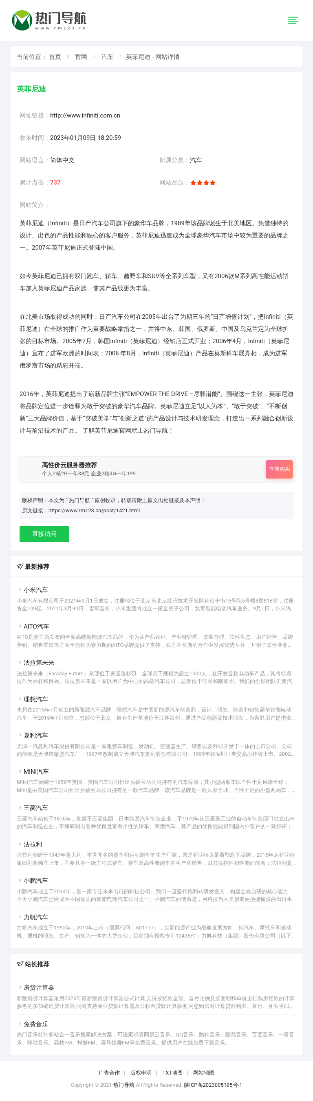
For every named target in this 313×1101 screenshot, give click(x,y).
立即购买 (279, 469)
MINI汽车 (33, 771)
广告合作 (109, 1073)
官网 (81, 57)
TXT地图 (172, 1073)
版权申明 (141, 1073)
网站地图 (203, 1073)
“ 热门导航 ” (80, 500)
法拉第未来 (35, 662)
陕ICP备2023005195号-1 (213, 1085)
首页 (55, 57)
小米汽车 (32, 590)
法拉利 (29, 844)
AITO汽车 (33, 626)
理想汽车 (32, 699)
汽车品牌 (142, 406)
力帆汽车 (32, 917)
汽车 (107, 57)
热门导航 (123, 1085)
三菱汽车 (32, 808)
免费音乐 (32, 1024)
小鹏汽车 (32, 880)
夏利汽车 (32, 735)
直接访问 (44, 533)
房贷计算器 (35, 987)
